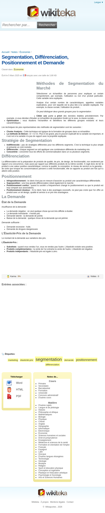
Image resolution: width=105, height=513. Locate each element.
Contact (70, 502)
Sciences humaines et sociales (52, 435)
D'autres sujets (45, 405)
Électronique (44, 431)
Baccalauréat (44, 388)
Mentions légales (57, 502)
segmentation (49, 359)
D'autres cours (44, 397)
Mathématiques (45, 414)
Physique (42, 419)
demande (69, 360)
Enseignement (44, 440)
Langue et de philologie (48, 407)
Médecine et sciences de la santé (53, 442)
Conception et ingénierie (49, 470)
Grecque (42, 454)
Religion (42, 466)
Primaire (42, 383)
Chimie (41, 421)
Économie (25, 52)
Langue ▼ (98, 2)
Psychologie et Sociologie (49, 475)
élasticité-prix (26, 360)
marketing (13, 360)
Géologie (42, 461)
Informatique (44, 428)
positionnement (86, 360)
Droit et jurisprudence (47, 438)
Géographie (43, 426)
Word (14, 383)
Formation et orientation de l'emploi (53, 445)
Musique (42, 463)
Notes (14, 52)
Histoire (41, 410)
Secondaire (43, 386)
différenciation (52, 364)
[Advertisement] (52, 40)
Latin (40, 452)
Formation (42, 390)
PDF (14, 396)
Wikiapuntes (50, 507)
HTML (15, 389)
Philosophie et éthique (48, 412)
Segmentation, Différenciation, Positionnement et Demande (35, 59)
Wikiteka (35, 502)
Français (42, 447)
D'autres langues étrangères (50, 456)
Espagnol (42, 449)
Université (42, 393)
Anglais (41, 424)
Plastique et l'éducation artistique (52, 473)
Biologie (42, 417)
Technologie (43, 459)
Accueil (5, 52)
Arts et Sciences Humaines (50, 477)
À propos (45, 502)
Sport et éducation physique (50, 468)
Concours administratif (48, 395)
